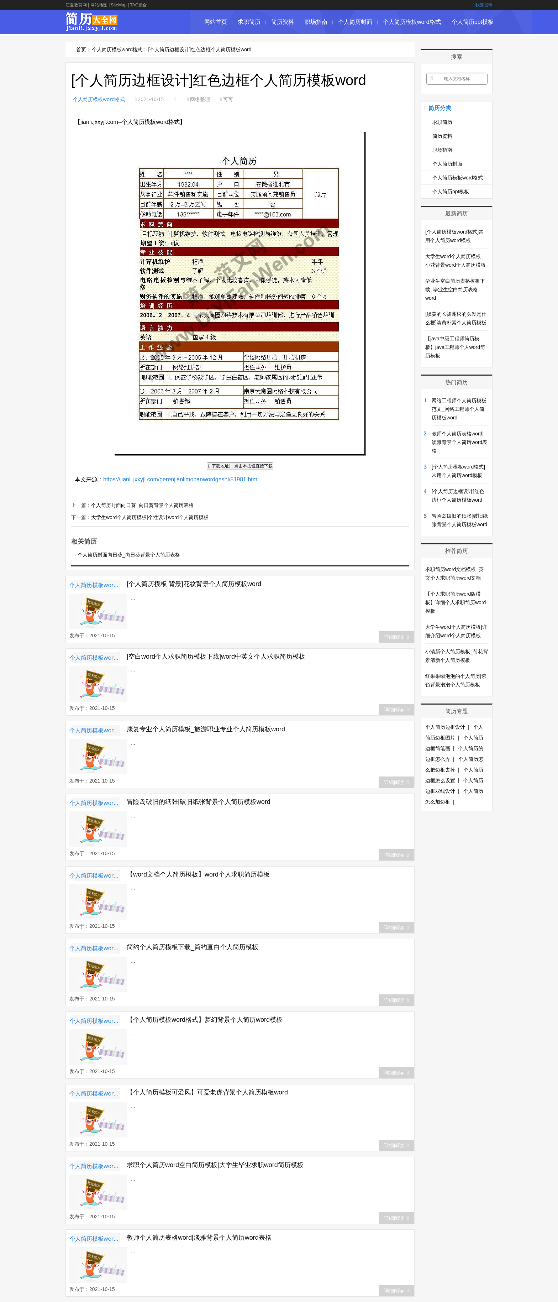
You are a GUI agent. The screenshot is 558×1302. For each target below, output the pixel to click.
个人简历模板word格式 (412, 22)
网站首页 (215, 22)
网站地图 (98, 4)
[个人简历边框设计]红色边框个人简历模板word (199, 49)
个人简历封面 (355, 22)
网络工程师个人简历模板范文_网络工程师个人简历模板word (459, 409)
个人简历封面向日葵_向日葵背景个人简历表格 (142, 505)
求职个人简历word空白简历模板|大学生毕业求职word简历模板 (215, 1164)
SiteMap (119, 4)
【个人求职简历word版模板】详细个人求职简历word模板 (455, 602)
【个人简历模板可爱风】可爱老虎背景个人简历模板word (207, 1092)
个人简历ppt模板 (473, 22)
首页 (81, 49)
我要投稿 (483, 4)
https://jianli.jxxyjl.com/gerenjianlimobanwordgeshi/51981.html (181, 479)
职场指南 (316, 22)
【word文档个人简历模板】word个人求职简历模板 (198, 874)
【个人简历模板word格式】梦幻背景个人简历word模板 (205, 1019)
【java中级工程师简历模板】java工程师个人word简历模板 (455, 347)
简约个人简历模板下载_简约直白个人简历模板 (192, 947)
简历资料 (282, 22)
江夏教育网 (76, 4)
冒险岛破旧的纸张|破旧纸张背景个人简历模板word (198, 801)
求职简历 (249, 22)
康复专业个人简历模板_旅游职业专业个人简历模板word (206, 729)
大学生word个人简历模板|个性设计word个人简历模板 (150, 517)
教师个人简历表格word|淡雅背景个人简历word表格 (199, 1237)
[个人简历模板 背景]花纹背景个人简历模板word (194, 583)
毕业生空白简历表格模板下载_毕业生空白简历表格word (455, 289)
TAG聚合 (138, 4)
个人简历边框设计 (445, 727)
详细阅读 (396, 637)
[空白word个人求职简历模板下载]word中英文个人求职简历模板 (216, 656)
